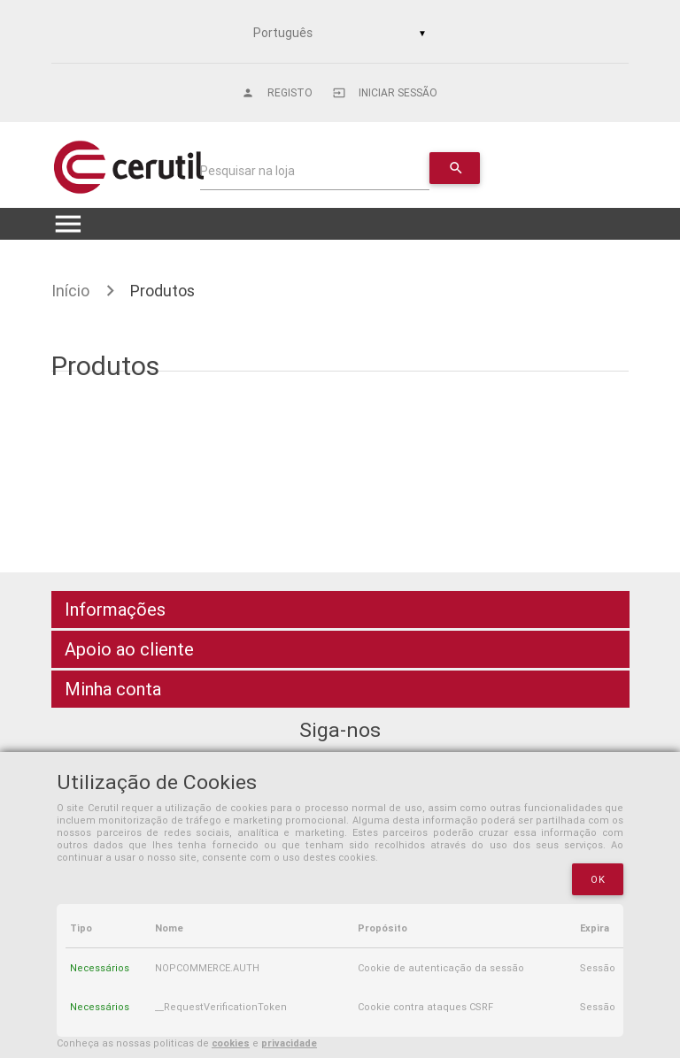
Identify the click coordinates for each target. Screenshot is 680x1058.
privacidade (289, 1043)
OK (598, 879)
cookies (231, 1043)
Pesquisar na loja (247, 171)
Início (70, 290)
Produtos (162, 290)
